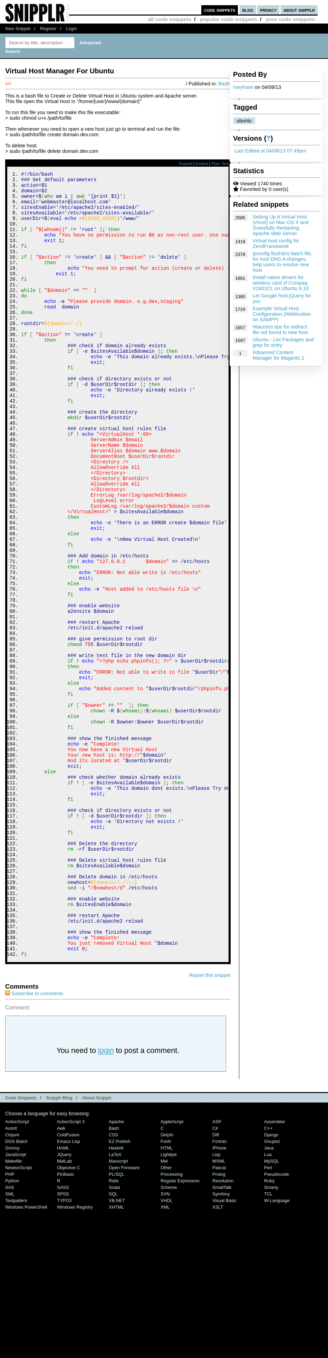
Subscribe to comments (34, 1141)
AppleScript (172, 1269)
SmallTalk (221, 1334)
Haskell (116, 1295)
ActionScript (17, 1269)
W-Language (277, 1347)
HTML (167, 1295)
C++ (268, 1275)
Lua (268, 1301)
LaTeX (115, 1301)
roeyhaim (243, 87)
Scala (114, 1334)
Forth (166, 1288)
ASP (216, 1269)
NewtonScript (18, 1315)
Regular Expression (180, 1328)
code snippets (219, 10)
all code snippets (169, 19)
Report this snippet (210, 1122)
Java (268, 1295)
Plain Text (220, 163)
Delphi (167, 1282)
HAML (63, 1295)
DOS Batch (16, 1288)
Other (166, 1315)
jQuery (64, 1301)
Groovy (12, 1295)
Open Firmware (124, 1315)
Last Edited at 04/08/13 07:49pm (270, 151)
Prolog (218, 1321)
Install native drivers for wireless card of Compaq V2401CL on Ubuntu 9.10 (281, 283)
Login (71, 28)
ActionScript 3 (71, 1269)
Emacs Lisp (68, 1288)
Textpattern (16, 1347)
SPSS (63, 1341)
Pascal (219, 1315)
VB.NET (117, 1347)
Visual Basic (224, 1347)
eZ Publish (120, 1288)
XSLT (217, 1354)
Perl (268, 1315)
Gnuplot (272, 1288)
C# (215, 1275)
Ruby (269, 1328)
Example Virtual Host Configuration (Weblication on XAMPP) (282, 314)
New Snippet (17, 28)
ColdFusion (68, 1282)
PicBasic (65, 1321)
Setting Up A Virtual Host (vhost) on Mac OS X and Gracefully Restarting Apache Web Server (281, 225)
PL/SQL (116, 1321)
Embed (201, 163)
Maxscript (118, 1308)
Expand (185, 163)
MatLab (64, 1308)
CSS (113, 1282)
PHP (10, 1321)
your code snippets (290, 19)
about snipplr (299, 10)
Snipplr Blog (59, 1245)
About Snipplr (97, 1245)
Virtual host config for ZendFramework (276, 243)
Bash (224, 83)
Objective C (68, 1315)
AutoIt (11, 1275)
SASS (63, 1334)
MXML (218, 1308)
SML (10, 1341)
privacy (268, 10)
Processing (172, 1321)
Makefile (13, 1308)
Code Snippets (21, 1245)
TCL (268, 1341)
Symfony (221, 1341)
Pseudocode (276, 1321)
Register (48, 28)
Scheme (169, 1334)
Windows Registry (75, 1354)
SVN (165, 1341)
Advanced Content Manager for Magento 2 (279, 355)
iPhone (219, 1295)
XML (165, 1354)
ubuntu (244, 120)
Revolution (222, 1328)
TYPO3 (64, 1347)
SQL (113, 1341)
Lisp (216, 1301)
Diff (215, 1282)
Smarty (271, 1334)
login (106, 1197)
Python (12, 1328)
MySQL (271, 1308)
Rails (114, 1328)
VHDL (167, 1347)
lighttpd (168, 1301)
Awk (61, 1275)
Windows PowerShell (26, 1354)
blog (247, 10)
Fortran (219, 1288)
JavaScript (15, 1301)
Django (271, 1282)
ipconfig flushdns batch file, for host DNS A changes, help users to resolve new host (282, 262)
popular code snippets (228, 19)
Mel (164, 1308)
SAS (9, 1334)
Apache (116, 1269)
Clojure (12, 1282)
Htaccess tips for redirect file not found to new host (280, 329)
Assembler (274, 1269)
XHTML (116, 1354)
